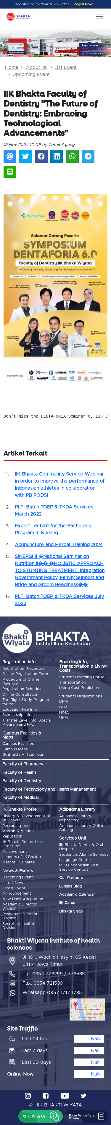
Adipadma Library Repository (75, 818)
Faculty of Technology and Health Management (49, 789)
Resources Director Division (20, 916)
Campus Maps (15, 749)
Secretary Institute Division (19, 926)
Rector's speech (17, 826)
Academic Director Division (19, 906)
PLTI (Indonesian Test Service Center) (79, 867)
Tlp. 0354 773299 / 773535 (53, 973)
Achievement (14, 852)
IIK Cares (67, 903)
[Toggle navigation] (99, 16)
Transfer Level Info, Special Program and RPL (27, 723)
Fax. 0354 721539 (42, 983)
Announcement (16, 893)
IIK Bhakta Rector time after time (22, 844)
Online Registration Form (25, 674)
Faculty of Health (19, 773)
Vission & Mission (18, 831)
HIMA (64, 712)
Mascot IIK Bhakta (18, 862)
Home (12, 67)
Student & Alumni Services (83, 855)
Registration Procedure (23, 669)
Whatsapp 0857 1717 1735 (52, 992)
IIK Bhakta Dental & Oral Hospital (81, 847)
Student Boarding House (81, 677)
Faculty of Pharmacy (22, 764)
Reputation (12, 836)
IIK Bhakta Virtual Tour (23, 755)
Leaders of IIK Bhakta (21, 857)
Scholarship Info (16, 715)
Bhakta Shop (71, 911)
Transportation (72, 682)
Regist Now (83, 4)
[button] (11, 285)
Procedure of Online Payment (20, 682)
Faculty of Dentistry (21, 781)
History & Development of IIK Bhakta (26, 818)
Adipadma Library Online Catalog (81, 828)
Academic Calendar (77, 895)
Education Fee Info (19, 710)
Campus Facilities (18, 744)
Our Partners (71, 878)
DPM (63, 702)
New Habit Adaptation (22, 899)
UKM (63, 718)
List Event (65, 67)
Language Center (75, 860)
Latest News (13, 883)
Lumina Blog (70, 886)
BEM (63, 707)
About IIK (36, 67)
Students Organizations (80, 696)
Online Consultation (20, 695)
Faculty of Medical (20, 798)
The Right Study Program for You (25, 702)
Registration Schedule (22, 689)
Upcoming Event (17, 877)
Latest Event (13, 888)
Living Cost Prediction (79, 688)
